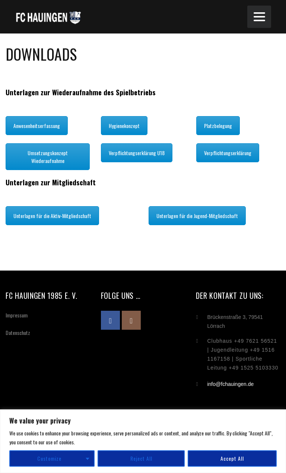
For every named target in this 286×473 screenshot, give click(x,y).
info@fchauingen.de (230, 384)
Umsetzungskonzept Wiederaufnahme (48, 156)
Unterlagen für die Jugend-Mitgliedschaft (197, 216)
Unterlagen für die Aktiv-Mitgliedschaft (52, 216)
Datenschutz (18, 332)
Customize (49, 458)
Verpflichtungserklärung (227, 153)
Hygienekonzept (124, 126)
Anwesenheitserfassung (36, 126)
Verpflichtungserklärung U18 (137, 153)
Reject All (141, 458)
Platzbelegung (218, 126)
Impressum (17, 315)
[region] (143, 441)
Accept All (232, 458)
